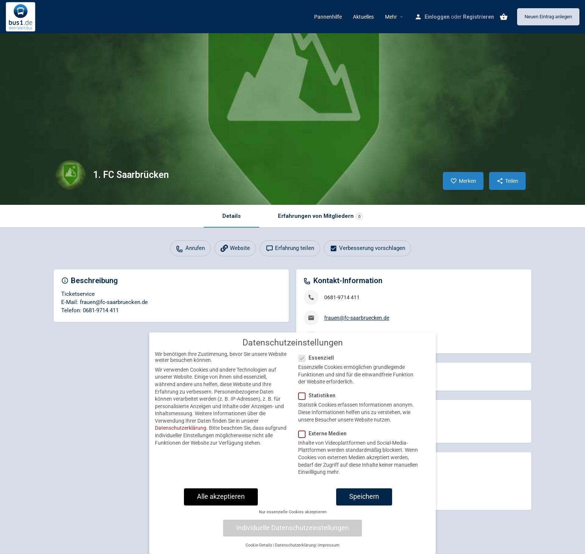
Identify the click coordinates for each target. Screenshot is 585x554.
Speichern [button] (364, 502)
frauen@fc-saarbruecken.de (356, 318)
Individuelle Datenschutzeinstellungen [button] (292, 533)
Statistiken (319, 401)
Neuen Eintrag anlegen (548, 16)
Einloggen (437, 17)
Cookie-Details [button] (258, 550)
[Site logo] (21, 16)
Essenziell (318, 363)
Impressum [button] (329, 550)
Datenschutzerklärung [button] (295, 550)
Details (231, 216)
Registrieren (478, 17)
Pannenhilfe (328, 17)
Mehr (391, 17)
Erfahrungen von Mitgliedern (320, 216)
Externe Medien (324, 439)
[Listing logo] (70, 175)
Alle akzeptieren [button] (221, 502)
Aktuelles (363, 17)
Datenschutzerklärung (180, 433)
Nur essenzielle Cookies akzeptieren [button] (292, 517)
